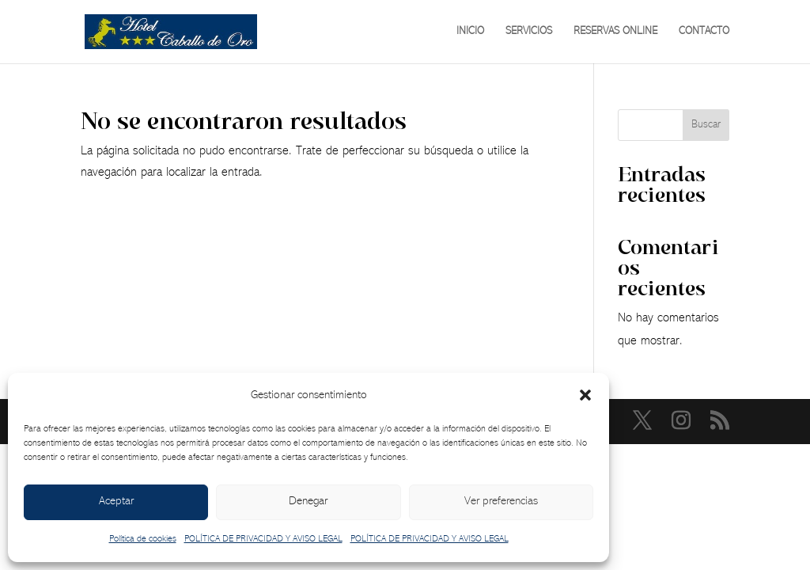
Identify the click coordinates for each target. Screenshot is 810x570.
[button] (585, 395)
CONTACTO (704, 31)
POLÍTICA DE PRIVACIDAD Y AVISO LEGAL (263, 539)
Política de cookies (142, 539)
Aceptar (116, 501)
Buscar (706, 125)
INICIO (470, 31)
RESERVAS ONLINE (615, 31)
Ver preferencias (501, 501)
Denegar (308, 501)
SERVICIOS (528, 31)
